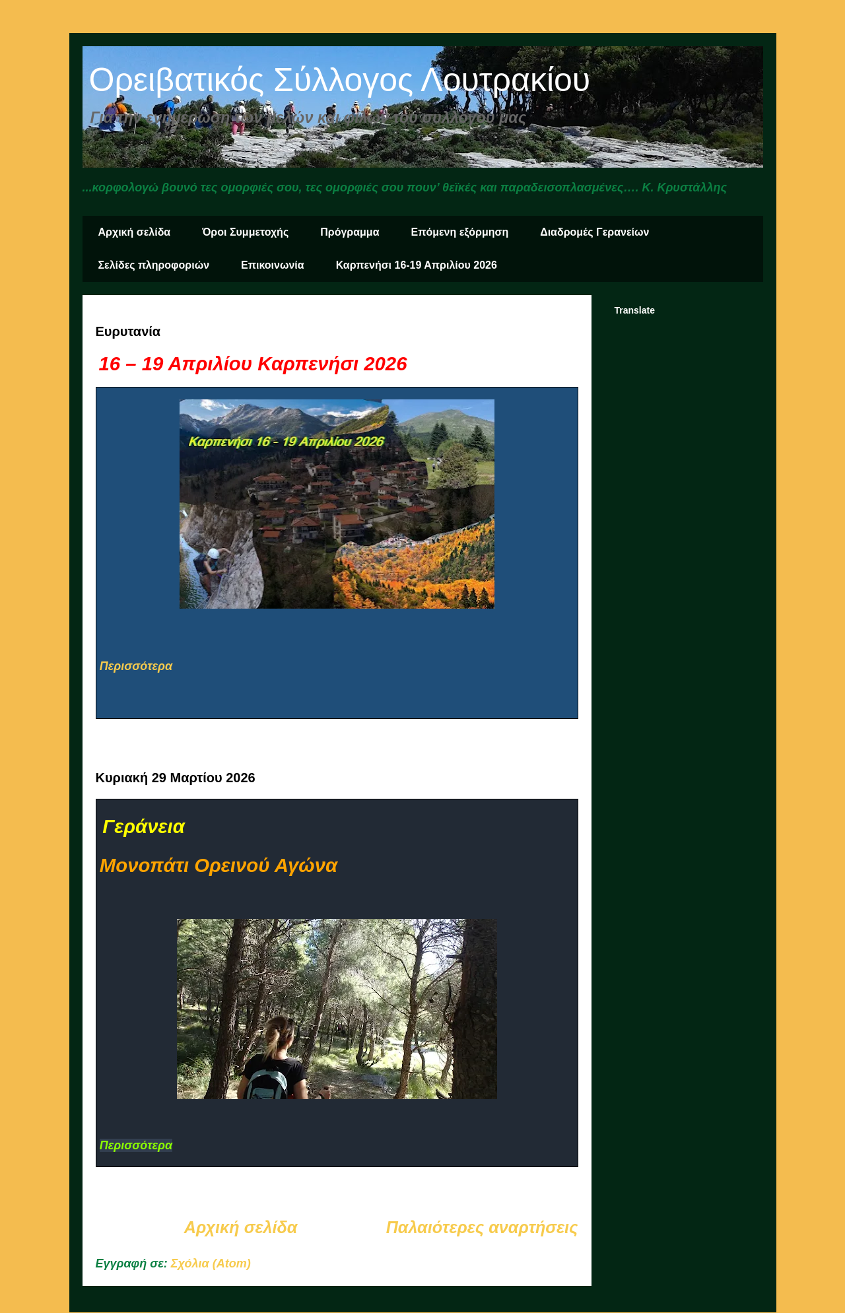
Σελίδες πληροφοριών (154, 265)
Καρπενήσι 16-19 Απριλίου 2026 (416, 265)
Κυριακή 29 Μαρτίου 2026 (175, 777)
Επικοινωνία (272, 265)
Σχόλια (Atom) (211, 1263)
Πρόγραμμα (349, 232)
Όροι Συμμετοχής (245, 232)
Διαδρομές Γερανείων (594, 232)
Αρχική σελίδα (134, 232)
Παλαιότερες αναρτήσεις (482, 1227)
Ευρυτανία (128, 331)
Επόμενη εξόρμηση (460, 232)
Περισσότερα (136, 666)
